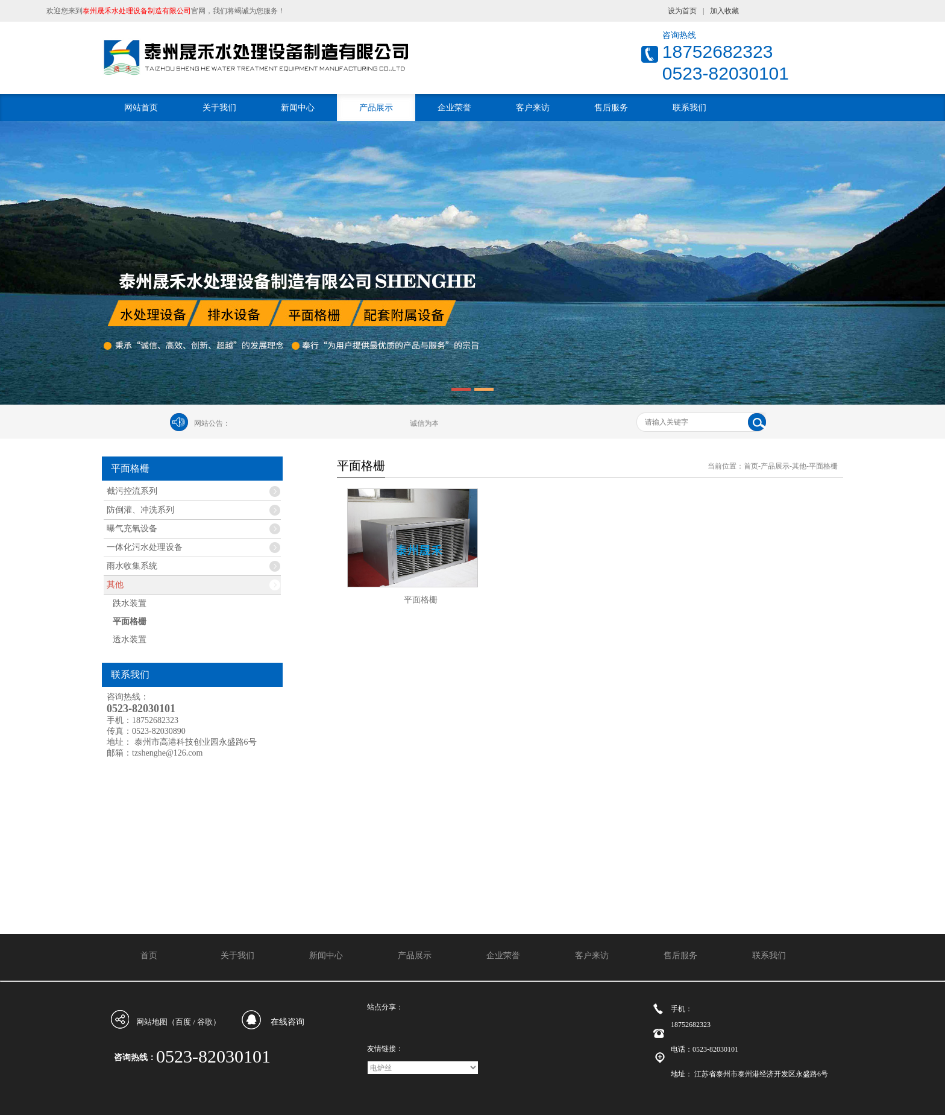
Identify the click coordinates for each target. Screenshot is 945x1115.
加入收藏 (724, 11)
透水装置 (129, 639)
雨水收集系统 (132, 565)
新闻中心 (298, 107)
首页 (751, 466)
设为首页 (682, 11)
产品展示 (376, 107)
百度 (183, 1021)
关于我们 (219, 107)
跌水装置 (129, 603)
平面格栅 (129, 621)
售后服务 (611, 107)
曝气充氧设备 (132, 528)
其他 (115, 584)
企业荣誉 (454, 107)
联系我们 (689, 107)
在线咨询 (287, 1021)
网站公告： (212, 423)
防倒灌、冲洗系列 (140, 509)
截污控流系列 (132, 491)
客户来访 (533, 107)
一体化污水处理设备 (145, 547)
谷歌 (205, 1021)
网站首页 (141, 107)
